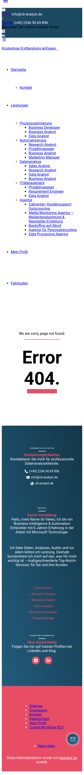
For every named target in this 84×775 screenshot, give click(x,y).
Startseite (18, 70)
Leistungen (19, 105)
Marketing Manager (44, 157)
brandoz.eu (68, 758)
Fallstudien (19, 283)
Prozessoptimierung (36, 123)
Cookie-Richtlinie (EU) (46, 727)
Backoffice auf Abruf (45, 225)
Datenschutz (39, 719)
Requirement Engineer (46, 191)
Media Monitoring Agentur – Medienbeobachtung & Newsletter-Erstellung (51, 217)
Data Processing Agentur (48, 234)
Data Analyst (39, 136)
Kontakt (26, 87)
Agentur (26, 200)
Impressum (38, 710)
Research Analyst (42, 144)
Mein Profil (19, 252)
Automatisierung (33, 140)
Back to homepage (42, 391)
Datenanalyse (30, 162)
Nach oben (46, 746)
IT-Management (32, 183)
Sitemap (36, 706)
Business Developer (44, 127)
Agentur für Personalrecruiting (53, 230)
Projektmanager (41, 149)
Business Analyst (42, 132)
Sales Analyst (39, 166)
